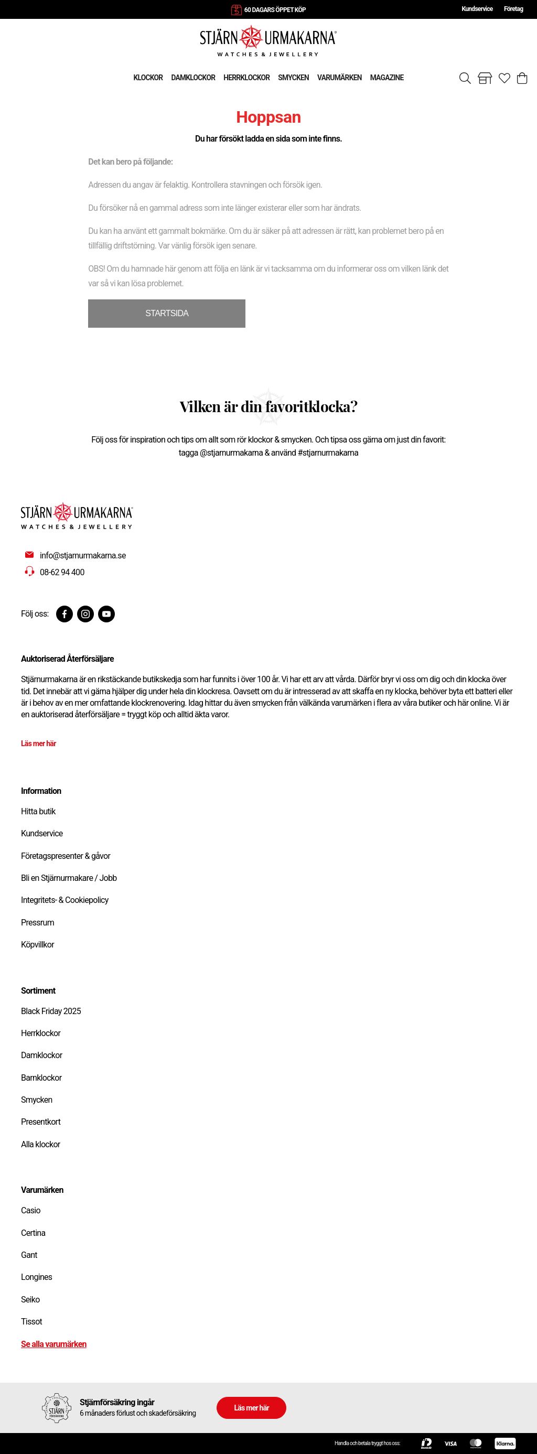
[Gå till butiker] (485, 78)
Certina (33, 1233)
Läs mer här (38, 743)
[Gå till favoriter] (504, 78)
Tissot (31, 1322)
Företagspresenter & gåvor (65, 856)
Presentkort (40, 1122)
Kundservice (476, 9)
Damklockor (41, 1055)
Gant (29, 1255)
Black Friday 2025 (51, 1011)
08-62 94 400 (62, 572)
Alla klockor (40, 1144)
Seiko (30, 1300)
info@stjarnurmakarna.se (83, 556)
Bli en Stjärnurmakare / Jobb (69, 878)
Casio (30, 1210)
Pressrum (37, 923)
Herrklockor (40, 1033)
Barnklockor (41, 1078)
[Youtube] (106, 614)
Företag (513, 9)
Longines (36, 1277)
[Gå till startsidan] (268, 40)
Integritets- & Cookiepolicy (65, 900)
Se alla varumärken (54, 1344)
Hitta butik (38, 811)
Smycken (36, 1100)
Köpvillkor (37, 945)
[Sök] (465, 78)
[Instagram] (85, 614)
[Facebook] (64, 614)
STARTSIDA (166, 313)
